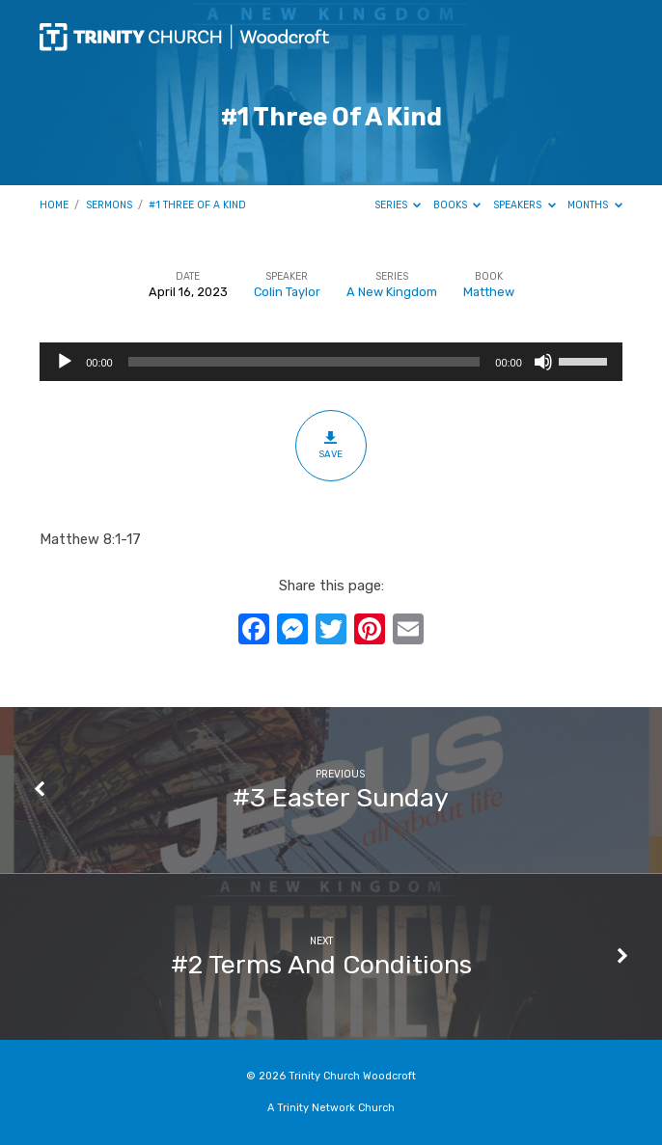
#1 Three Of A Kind (197, 205)
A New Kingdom (391, 292)
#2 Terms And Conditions (321, 964)
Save (330, 444)
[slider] (304, 362)
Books (457, 205)
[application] (331, 361)
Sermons (109, 205)
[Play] (64, 361)
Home (54, 205)
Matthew (488, 292)
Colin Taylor (287, 292)
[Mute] (543, 361)
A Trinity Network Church (331, 1108)
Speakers (524, 205)
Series (398, 205)
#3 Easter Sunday (341, 797)
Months (594, 205)
